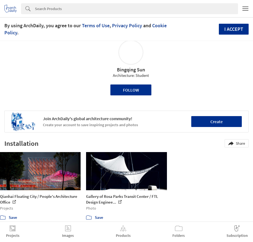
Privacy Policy (127, 25)
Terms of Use (96, 25)
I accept (233, 29)
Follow (131, 90)
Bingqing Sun (131, 69)
